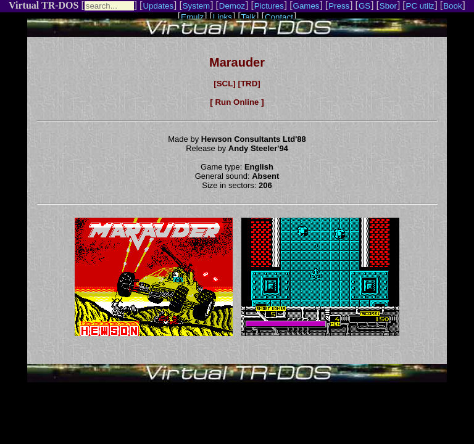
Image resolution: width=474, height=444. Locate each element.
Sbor (388, 5)
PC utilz (420, 5)
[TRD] (249, 83)
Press (338, 5)
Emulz (192, 17)
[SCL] (225, 83)
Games (306, 5)
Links (222, 17)
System (196, 5)
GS (364, 5)
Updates (158, 5)
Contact (279, 17)
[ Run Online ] (237, 102)
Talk (248, 17)
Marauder (237, 62)
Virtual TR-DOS (43, 5)
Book (452, 5)
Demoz (232, 5)
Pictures (269, 5)
